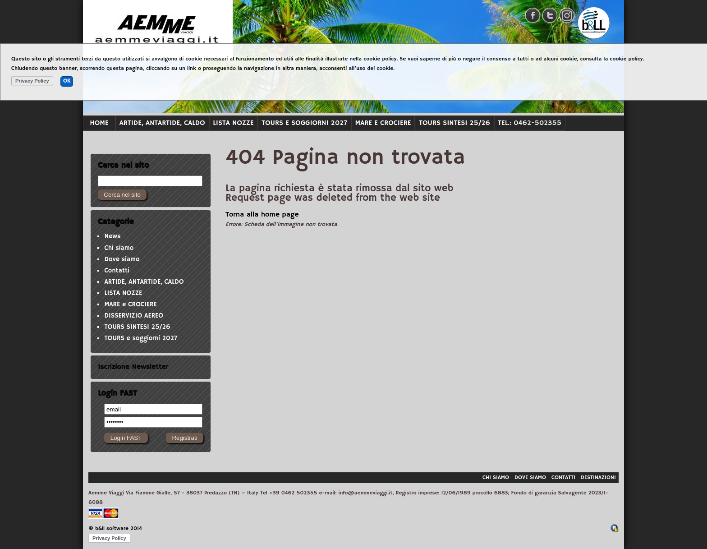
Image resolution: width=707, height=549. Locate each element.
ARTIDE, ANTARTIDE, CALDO (162, 123)
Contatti (116, 271)
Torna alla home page (262, 214)
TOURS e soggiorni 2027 (304, 123)
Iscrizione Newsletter (133, 366)
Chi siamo (118, 248)
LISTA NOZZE (233, 123)
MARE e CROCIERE (383, 123)
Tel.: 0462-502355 (529, 123)
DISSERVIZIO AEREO (133, 316)
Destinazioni (598, 477)
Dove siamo (121, 259)
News (112, 236)
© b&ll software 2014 (115, 528)
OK (66, 81)
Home (99, 123)
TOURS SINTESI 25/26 (454, 123)
